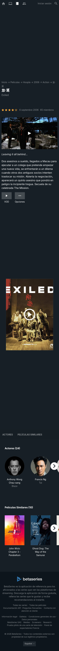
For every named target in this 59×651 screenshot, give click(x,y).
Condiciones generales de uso (42, 616)
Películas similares (30, 434)
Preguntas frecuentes (32, 608)
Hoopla (26, 82)
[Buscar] (56, 3)
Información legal (9, 616)
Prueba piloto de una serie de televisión (24, 625)
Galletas (23, 616)
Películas (15, 82)
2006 (36, 82)
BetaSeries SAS (14, 622)
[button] (14, 473)
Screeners (36, 622)
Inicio (4, 82)
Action (46, 82)
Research (47, 622)
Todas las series (20, 605)
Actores (7, 434)
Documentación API (12, 608)
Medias (26, 622)
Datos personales (29, 619)
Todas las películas (37, 605)
